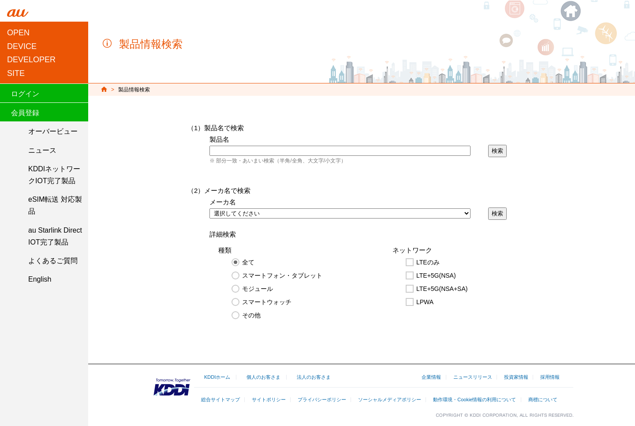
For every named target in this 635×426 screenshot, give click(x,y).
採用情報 (550, 377)
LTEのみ (428, 262)
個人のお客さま (263, 377)
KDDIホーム (217, 377)
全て (248, 262)
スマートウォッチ (266, 301)
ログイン (25, 94)
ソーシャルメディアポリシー (389, 399)
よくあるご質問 (53, 260)
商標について (542, 399)
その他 (251, 315)
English (39, 279)
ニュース (42, 150)
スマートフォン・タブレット (282, 275)
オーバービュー (53, 131)
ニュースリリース (472, 377)
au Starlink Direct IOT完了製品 (55, 236)
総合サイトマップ (220, 399)
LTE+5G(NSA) (436, 275)
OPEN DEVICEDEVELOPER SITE (31, 53)
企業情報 (431, 377)
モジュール (257, 288)
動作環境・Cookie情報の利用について (474, 399)
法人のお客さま (314, 377)
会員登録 (25, 113)
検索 (497, 150)
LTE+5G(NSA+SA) (441, 288)
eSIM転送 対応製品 (55, 205)
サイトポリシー (269, 399)
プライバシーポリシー (322, 399)
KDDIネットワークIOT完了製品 (54, 175)
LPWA (424, 301)
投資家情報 (516, 377)
